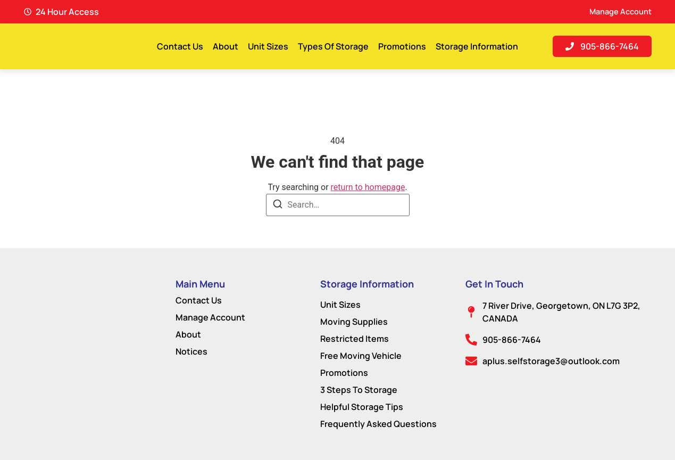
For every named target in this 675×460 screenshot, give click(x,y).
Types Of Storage (333, 46)
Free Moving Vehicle (361, 355)
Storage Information (477, 46)
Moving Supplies (354, 321)
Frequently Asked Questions (378, 423)
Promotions (402, 46)
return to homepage (368, 187)
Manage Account (210, 317)
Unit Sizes (268, 46)
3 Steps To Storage (358, 389)
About (225, 46)
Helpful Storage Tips (361, 406)
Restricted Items (354, 338)
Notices (191, 351)
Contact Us (180, 46)
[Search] (277, 205)
